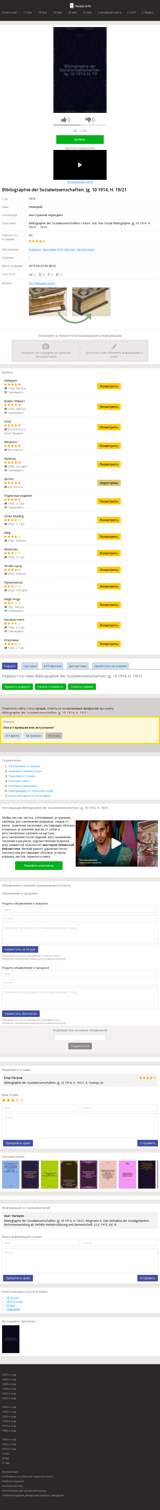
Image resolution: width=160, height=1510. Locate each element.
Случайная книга (109, 12)
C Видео (147, 12)
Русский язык (10, 1472)
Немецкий (13, 1309)
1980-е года (9, 1430)
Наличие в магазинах (23, 786)
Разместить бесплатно (21, 1014)
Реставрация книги (42, 283)
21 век (87, 12)
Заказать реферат (17, 687)
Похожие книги (18, 781)
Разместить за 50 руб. (20, 949)
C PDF (131, 12)
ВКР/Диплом (66, 249)
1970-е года (9, 1426)
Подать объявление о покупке (25, 903)
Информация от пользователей (30, 791)
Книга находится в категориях (29, 796)
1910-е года (14, 1301)
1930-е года (9, 1407)
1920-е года (9, 1398)
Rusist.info (83, 6)
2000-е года (9, 1444)
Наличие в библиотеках (25, 771)
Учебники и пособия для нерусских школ (27, 1476)
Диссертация (86, 249)
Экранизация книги (80, 167)
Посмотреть (109, 386)
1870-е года (9, 1374)
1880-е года (9, 1379)
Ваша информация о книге (22, 1237)
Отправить (147, 1143)
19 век (57, 12)
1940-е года (9, 1412)
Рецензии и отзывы (21, 776)
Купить (79, 139)
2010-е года (9, 1449)
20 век (72, 12)
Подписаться (80, 1046)
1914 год (12, 1297)
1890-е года (9, 1384)
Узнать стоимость (50, 687)
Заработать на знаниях (110, 666)
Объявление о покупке (24, 766)
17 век (27, 12)
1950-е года (9, 1416)
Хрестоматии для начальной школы (24, 1490)
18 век (42, 12)
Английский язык (12, 1486)
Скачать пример (82, 687)
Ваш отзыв (10, 1095)
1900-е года (9, 1389)
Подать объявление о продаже (25, 968)
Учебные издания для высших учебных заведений (33, 1495)
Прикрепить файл (18, 1143)
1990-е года (9, 1439)
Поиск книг (9, 12)
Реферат (35, 249)
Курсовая (49, 249)
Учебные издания (13, 1481)
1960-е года (9, 1421)
